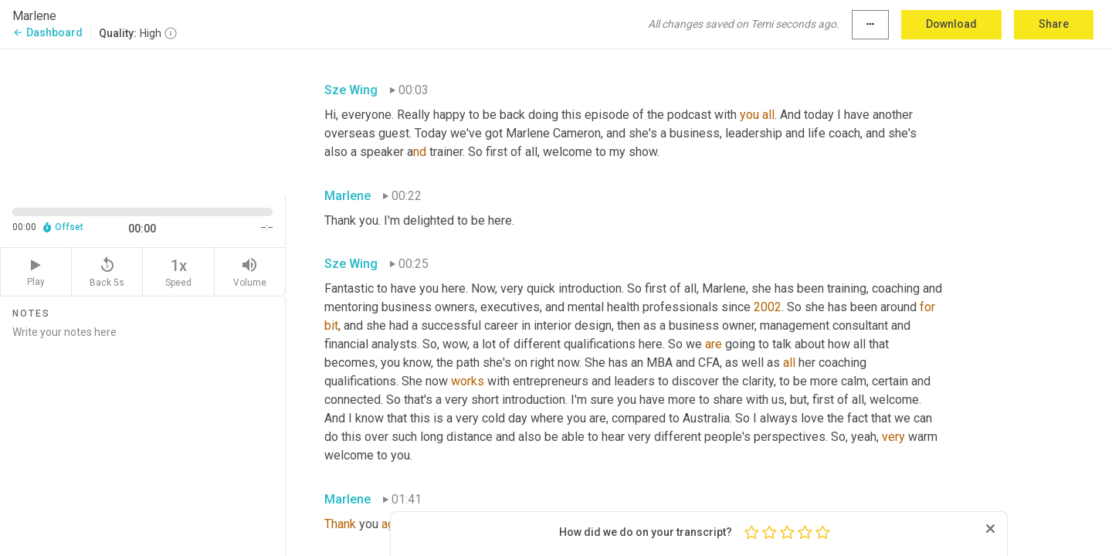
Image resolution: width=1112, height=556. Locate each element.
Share (1054, 24)
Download (951, 24)
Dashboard (47, 32)
